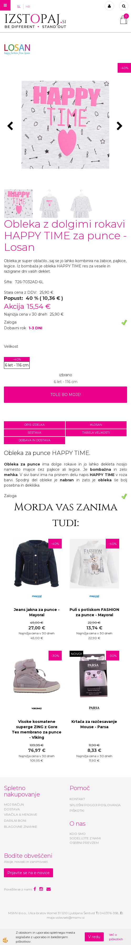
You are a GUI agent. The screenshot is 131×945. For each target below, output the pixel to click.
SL (18, 6)
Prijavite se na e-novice (28, 872)
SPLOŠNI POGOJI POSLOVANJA (95, 805)
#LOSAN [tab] (96, 425)
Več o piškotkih (116, 937)
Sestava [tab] (34, 432)
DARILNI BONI (15, 820)
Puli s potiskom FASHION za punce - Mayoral (94, 612)
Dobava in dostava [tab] (34, 440)
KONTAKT (77, 799)
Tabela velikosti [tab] (96, 432)
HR (28, 6)
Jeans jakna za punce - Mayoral (37, 612)
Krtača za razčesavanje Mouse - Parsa (94, 724)
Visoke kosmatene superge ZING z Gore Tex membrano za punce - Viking (36, 729)
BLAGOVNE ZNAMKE (20, 827)
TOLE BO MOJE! (65, 394)
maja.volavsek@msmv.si (66, 917)
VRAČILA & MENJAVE (20, 814)
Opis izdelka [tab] (34, 425)
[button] (120, 126)
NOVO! (76, 654)
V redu (94, 936)
